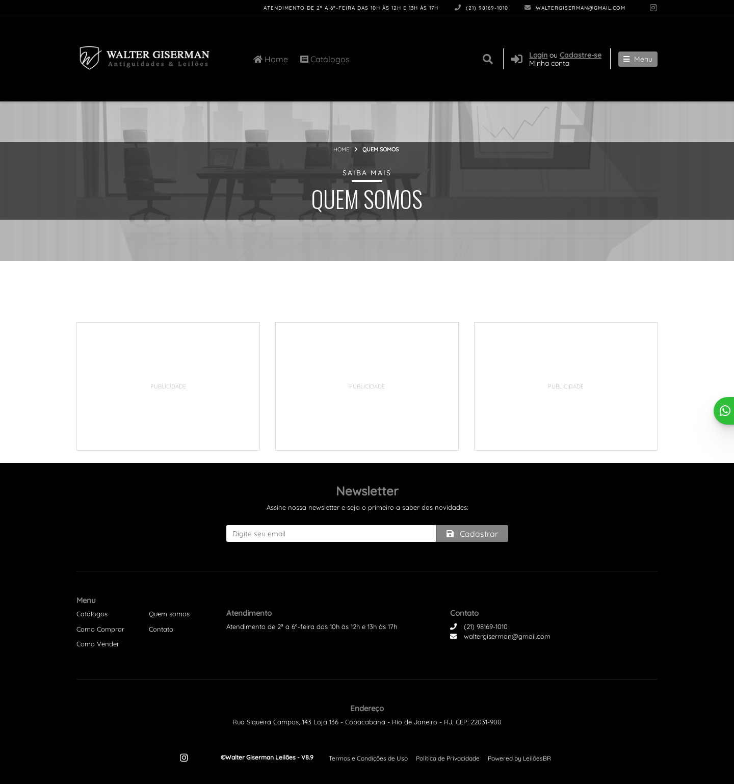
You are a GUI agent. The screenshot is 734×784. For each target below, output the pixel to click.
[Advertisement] (168, 386)
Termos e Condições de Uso (368, 758)
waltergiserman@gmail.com (575, 8)
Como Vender (97, 644)
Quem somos (169, 614)
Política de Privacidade (448, 758)
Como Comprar (100, 629)
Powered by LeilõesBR (519, 758)
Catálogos (325, 59)
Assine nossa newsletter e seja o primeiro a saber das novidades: (367, 507)
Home (270, 59)
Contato (161, 629)
